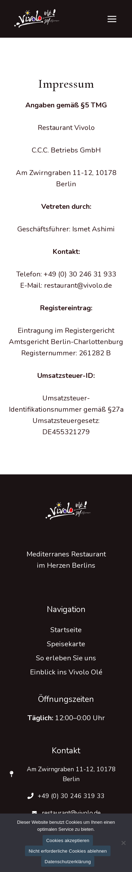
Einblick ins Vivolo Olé (66, 672)
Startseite (66, 630)
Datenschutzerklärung (68, 861)
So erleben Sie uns (66, 658)
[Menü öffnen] (111, 19)
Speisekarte (66, 644)
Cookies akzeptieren (67, 840)
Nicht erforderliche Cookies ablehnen (68, 851)
